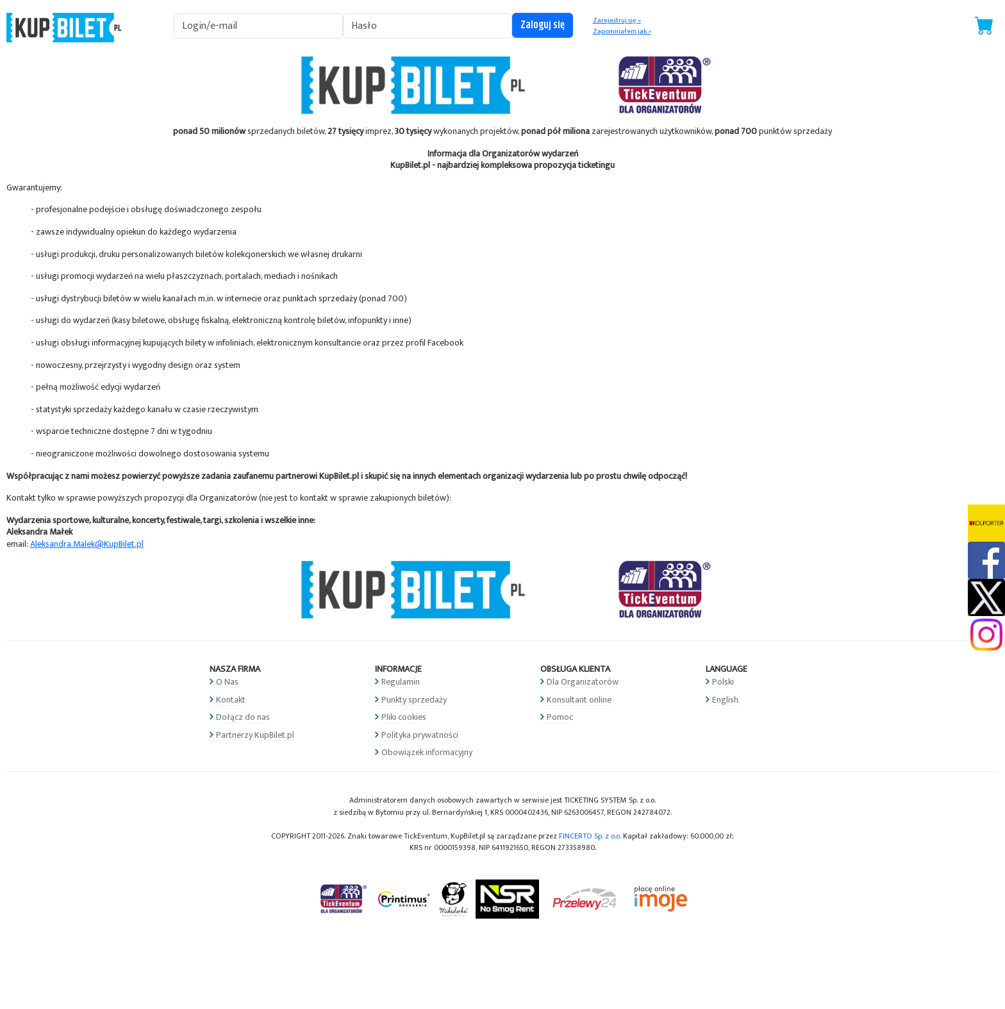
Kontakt (230, 699)
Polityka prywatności (419, 735)
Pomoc (560, 717)
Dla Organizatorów (583, 681)
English (725, 699)
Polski (723, 681)
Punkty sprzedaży (414, 699)
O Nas (227, 681)
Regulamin (400, 681)
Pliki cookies (403, 717)
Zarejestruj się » (617, 20)
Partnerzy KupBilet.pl (255, 735)
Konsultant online (579, 699)
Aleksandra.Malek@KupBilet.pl (87, 544)
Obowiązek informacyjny (426, 752)
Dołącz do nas (243, 717)
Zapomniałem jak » (622, 31)
